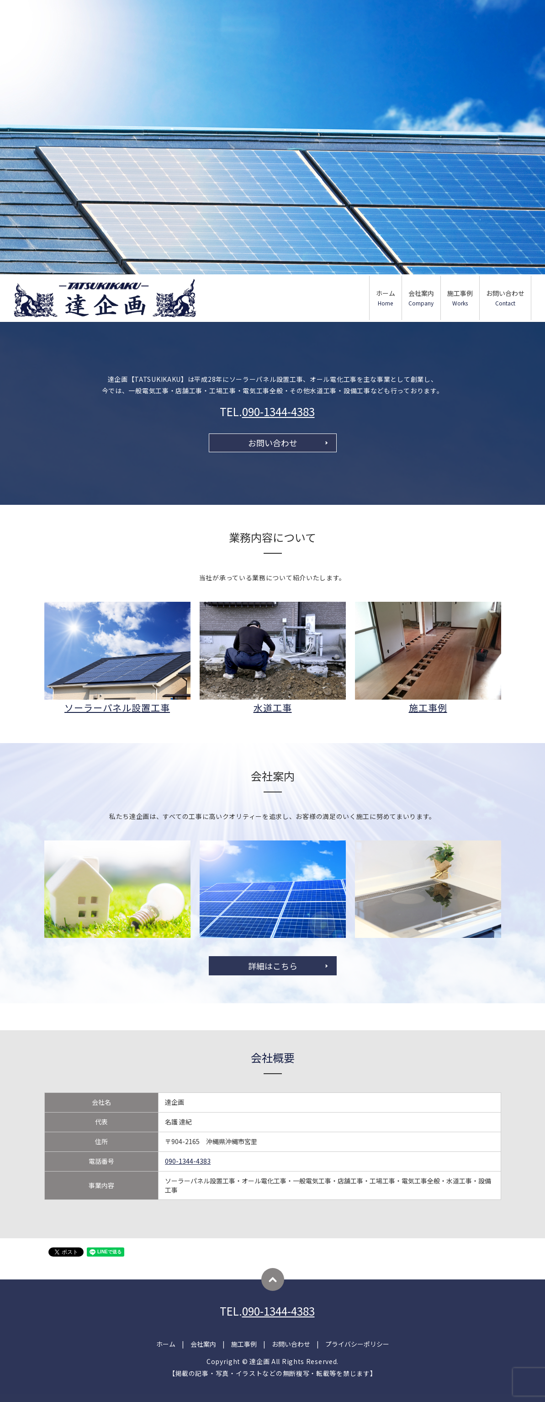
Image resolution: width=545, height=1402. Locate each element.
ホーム (385, 298)
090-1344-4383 (278, 411)
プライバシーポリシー (357, 1343)
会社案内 (421, 298)
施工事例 (460, 298)
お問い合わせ (505, 298)
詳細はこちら (272, 966)
